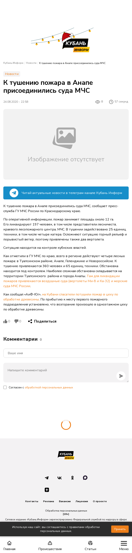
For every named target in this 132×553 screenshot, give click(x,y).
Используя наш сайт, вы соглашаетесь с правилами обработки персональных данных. (56, 529)
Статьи (90, 545)
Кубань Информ (13, 63)
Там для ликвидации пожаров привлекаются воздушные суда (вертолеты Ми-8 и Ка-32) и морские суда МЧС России (65, 281)
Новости (31, 63)
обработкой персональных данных (49, 387)
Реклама (48, 501)
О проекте (100, 501)
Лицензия (82, 501)
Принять (120, 529)
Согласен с (41, 387)
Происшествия (50, 545)
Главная (9, 545)
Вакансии (65, 501)
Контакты (31, 501)
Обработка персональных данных (66, 510)
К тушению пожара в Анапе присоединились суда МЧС (72, 63)
